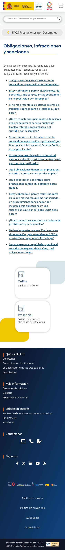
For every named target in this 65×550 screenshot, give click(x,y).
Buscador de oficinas (15, 388)
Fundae (7, 422)
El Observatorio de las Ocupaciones (23, 367)
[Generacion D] (33, 484)
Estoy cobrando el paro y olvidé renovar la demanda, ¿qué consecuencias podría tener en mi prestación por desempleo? (34, 94)
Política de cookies (32, 498)
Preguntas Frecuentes (15, 397)
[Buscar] (32, 19)
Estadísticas (9, 372)
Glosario (7, 392)
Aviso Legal (32, 517)
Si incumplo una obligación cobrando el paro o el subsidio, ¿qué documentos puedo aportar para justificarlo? (35, 159)
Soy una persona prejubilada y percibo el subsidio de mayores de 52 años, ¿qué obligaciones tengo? (33, 248)
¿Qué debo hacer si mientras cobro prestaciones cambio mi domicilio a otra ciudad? (33, 183)
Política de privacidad (32, 508)
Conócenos (9, 358)
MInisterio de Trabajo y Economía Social (26, 413)
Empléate (8, 418)
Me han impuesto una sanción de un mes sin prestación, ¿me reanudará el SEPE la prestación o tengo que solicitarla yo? (33, 234)
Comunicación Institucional (18, 363)
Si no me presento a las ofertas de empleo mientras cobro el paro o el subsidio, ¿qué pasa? (34, 108)
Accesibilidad (32, 527)
